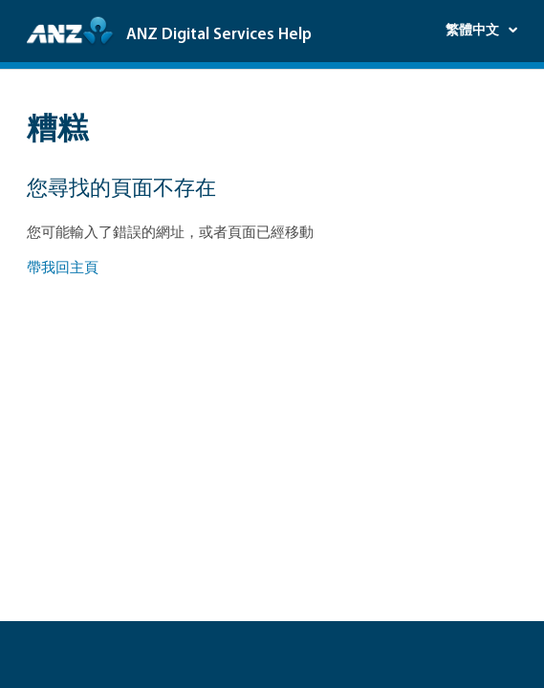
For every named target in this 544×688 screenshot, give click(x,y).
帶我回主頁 (62, 269)
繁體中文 (474, 31)
